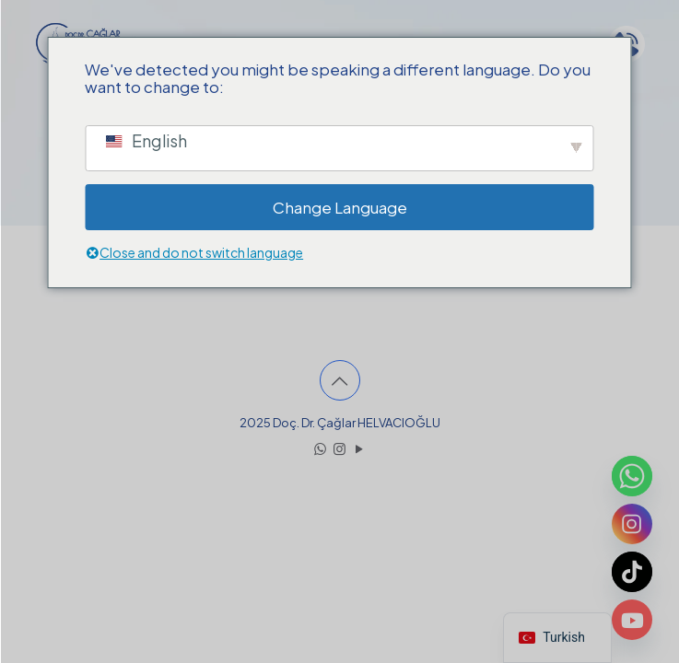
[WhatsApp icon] (320, 448)
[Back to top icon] (340, 380)
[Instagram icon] (339, 448)
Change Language (340, 207)
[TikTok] (632, 572)
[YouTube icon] (359, 448)
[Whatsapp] (632, 476)
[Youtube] (632, 619)
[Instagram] (632, 524)
